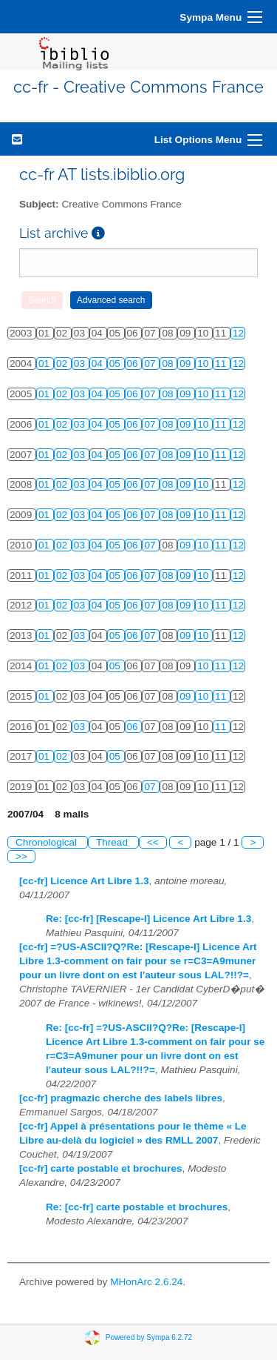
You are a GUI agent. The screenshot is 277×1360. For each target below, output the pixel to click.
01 (45, 363)
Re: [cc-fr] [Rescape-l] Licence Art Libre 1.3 (148, 918)
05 (116, 363)
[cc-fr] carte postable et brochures (100, 1168)
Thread (113, 842)
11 (222, 363)
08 (169, 363)
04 (99, 363)
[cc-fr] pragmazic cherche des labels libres (120, 1098)
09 (186, 363)
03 (81, 363)
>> (21, 856)
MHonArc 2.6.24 (146, 1281)
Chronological (48, 842)
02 (63, 363)
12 (238, 333)
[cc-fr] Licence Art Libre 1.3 (84, 880)
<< (153, 842)
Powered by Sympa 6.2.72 (149, 1337)
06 (134, 363)
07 (151, 363)
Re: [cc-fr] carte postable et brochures (137, 1207)
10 (204, 363)
